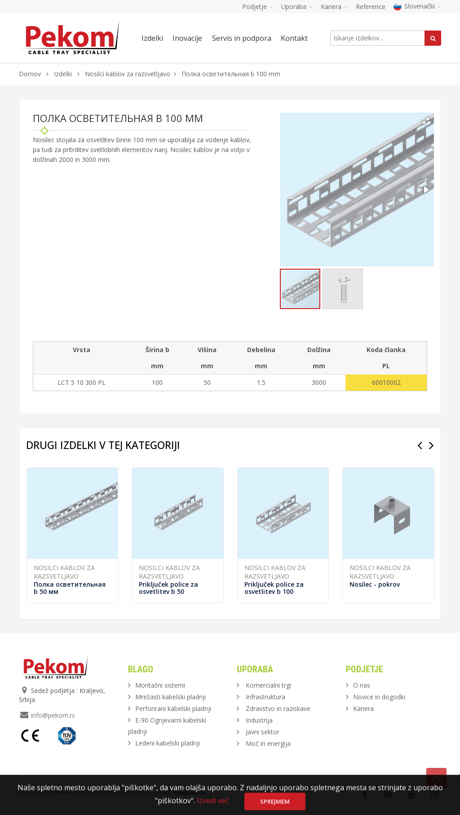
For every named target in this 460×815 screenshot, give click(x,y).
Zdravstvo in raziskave (278, 708)
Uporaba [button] (297, 6)
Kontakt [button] (294, 38)
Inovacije (187, 38)
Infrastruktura (265, 697)
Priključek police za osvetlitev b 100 (274, 588)
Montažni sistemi (160, 685)
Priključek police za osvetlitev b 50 (168, 588)
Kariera (363, 708)
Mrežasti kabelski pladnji (170, 697)
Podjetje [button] (257, 6)
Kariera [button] (334, 6)
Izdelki (64, 74)
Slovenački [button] (417, 6)
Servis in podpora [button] (241, 38)
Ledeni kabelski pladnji (167, 743)
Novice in (379, 697)
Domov (30, 74)
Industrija (259, 720)
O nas (361, 685)
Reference (370, 6)
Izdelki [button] (152, 38)
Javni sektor (262, 732)
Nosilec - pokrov (374, 584)
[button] (426, 120)
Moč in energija (268, 743)
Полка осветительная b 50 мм (70, 588)
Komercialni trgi (268, 685)
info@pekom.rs (53, 715)
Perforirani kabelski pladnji (173, 708)
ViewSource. (190, 793)
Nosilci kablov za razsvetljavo (127, 74)
